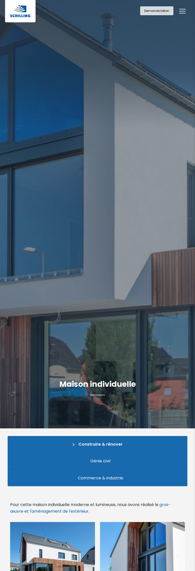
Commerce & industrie (100, 478)
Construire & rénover (100, 444)
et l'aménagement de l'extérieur (56, 511)
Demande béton (156, 11)
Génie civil (100, 461)
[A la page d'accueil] (20, 11)
